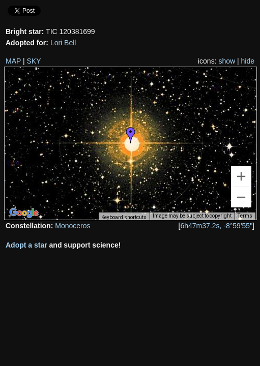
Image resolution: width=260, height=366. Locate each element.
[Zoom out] (241, 197)
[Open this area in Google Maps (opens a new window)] (24, 213)
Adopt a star (26, 245)
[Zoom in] (241, 176)
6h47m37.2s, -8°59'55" (216, 226)
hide (247, 61)
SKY (34, 61)
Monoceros (72, 226)
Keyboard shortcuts (124, 217)
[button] (131, 135)
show (226, 61)
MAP (13, 61)
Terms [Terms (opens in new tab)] (245, 216)
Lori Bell (63, 43)
